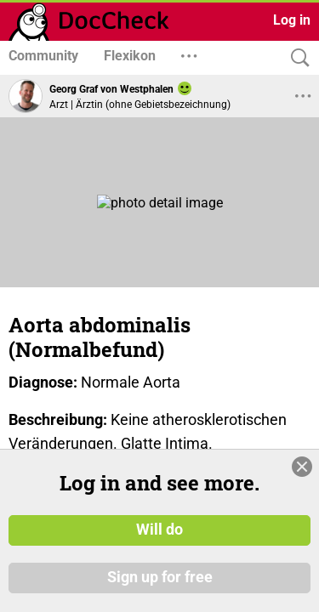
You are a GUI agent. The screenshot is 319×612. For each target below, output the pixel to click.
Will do (159, 529)
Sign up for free (160, 577)
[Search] (296, 58)
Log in (291, 20)
